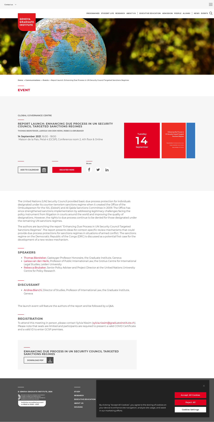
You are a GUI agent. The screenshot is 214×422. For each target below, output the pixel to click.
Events (46, 80)
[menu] (211, 4)
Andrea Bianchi (33, 290)
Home (20, 80)
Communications (32, 80)
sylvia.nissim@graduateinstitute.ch (114, 323)
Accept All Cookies (190, 395)
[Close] (204, 386)
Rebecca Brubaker (35, 267)
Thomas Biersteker (35, 257)
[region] (152, 398)
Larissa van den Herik (36, 261)
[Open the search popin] (211, 13)
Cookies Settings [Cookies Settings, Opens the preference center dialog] (190, 409)
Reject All (190, 402)
